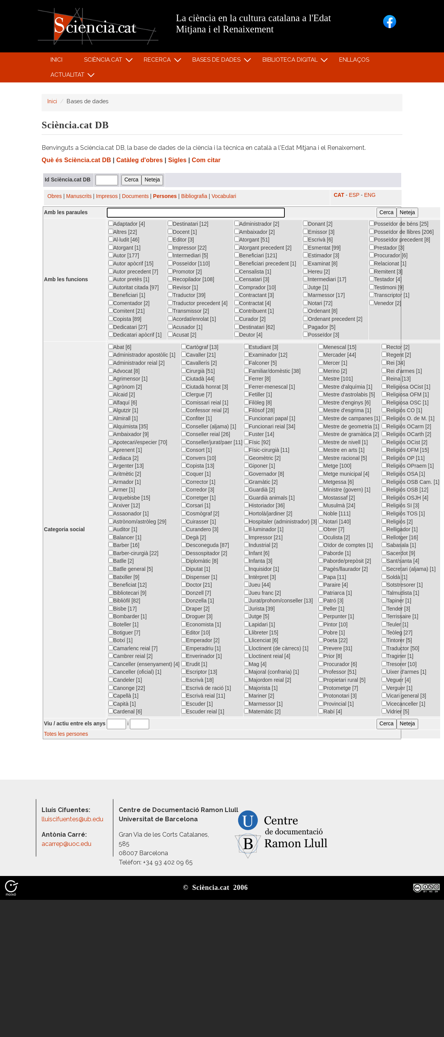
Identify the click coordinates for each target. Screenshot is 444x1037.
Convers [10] (198, 458)
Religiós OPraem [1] (408, 466)
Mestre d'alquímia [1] (345, 387)
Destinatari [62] (254, 327)
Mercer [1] (332, 363)
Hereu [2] (316, 271)
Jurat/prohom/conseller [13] (278, 600)
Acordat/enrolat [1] (192, 319)
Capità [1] (122, 704)
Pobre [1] (331, 632)
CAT (339, 195)
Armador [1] (124, 482)
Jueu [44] (257, 585)
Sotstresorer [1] (402, 585)
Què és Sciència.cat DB (76, 160)
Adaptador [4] (126, 224)
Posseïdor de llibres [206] (401, 232)
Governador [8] (264, 474)
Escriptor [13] (199, 672)
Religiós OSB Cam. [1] (410, 482)
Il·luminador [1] (264, 529)
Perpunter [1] (336, 616)
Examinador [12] (266, 355)
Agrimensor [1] (128, 379)
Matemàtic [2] (262, 711)
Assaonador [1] (128, 513)
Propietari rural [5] (341, 680)
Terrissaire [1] (400, 616)
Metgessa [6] (335, 482)
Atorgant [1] (124, 248)
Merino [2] (332, 371)
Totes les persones (66, 734)
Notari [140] (334, 521)
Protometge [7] (338, 688)
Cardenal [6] (125, 711)
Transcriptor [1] (389, 295)
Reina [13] (396, 379)
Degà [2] (193, 537)
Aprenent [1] (125, 450)
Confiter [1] (196, 418)
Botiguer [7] (124, 632)
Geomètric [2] (262, 458)
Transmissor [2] (188, 311)
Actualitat (68, 76)
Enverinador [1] (201, 656)
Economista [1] (201, 624)
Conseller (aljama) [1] (208, 426)
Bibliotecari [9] (127, 593)
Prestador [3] (386, 248)
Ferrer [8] (257, 379)
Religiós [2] (397, 521)
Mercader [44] (337, 355)
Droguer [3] (197, 616)
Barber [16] (124, 545)
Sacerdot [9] (398, 553)
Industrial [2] (261, 545)
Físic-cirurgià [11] (266, 450)
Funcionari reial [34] (269, 426)
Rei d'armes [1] (402, 371)
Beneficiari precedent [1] (265, 263)
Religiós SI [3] (400, 505)
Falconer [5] (260, 363)
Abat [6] (119, 347)
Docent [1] (182, 232)
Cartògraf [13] (200, 347)
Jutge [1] (315, 287)
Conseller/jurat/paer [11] (211, 442)
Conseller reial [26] (205, 434)
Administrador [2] (256, 224)
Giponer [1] (259, 466)
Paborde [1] (334, 553)
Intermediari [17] (324, 279)
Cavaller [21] (198, 355)
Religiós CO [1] (402, 410)
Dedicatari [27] (127, 327)
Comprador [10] (255, 287)
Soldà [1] (394, 577)
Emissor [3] (319, 232)
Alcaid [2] (121, 394)
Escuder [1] (197, 704)
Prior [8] (330, 656)
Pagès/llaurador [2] (343, 569)
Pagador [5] (319, 327)
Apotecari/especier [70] (137, 442)
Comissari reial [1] (205, 402)
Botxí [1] (120, 640)
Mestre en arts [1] (341, 450)
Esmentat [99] (322, 248)
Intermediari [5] (188, 255)
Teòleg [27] (397, 632)
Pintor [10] (332, 624)
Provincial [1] (335, 704)
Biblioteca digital (291, 61)
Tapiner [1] (396, 600)
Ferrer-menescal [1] (269, 387)
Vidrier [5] (395, 711)
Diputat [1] (195, 569)
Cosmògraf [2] (200, 513)
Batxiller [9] (124, 577)
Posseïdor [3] (321, 335)
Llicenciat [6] (261, 640)
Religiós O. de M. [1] (408, 418)
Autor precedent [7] (133, 271)
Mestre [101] (335, 379)
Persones (165, 196)
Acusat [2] (182, 335)
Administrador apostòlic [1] (141, 355)
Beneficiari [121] (255, 255)
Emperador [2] (200, 640)
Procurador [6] (388, 255)
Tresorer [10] (399, 664)
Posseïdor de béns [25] (399, 224)
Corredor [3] (197, 490)
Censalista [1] (252, 271)
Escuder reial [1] (202, 711)
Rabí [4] (330, 711)
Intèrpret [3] (260, 577)
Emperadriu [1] (201, 648)
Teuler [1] (395, 624)
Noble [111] (334, 513)
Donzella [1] (197, 600)
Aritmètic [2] (124, 474)
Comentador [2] (129, 303)
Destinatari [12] (188, 224)
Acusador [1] (185, 327)
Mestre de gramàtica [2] (348, 434)
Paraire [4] (333, 585)
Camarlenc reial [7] (133, 648)
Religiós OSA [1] (403, 474)
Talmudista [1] (400, 593)
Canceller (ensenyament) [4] (144, 664)
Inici (56, 59)
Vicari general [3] (404, 696)
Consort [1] (196, 450)
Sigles (177, 160)
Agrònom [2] (125, 387)
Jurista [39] (259, 609)
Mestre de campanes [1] (349, 418)
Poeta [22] (332, 640)
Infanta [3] (258, 561)
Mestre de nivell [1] (343, 442)
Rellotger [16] (400, 537)
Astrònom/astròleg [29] (137, 521)
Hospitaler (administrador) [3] (280, 521)
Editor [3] (181, 240)
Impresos (107, 196)
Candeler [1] (125, 680)
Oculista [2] (334, 537)
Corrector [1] (198, 482)
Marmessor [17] (324, 295)
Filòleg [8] (258, 402)
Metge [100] (334, 466)
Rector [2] (395, 347)
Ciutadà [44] (198, 379)
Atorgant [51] (251, 240)
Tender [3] (396, 609)
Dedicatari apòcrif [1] (135, 335)
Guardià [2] (259, 490)
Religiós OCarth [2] (406, 434)
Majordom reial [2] (267, 680)
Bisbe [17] (122, 609)
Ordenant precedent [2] (332, 319)
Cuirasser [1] (198, 521)
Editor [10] (195, 632)
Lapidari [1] (259, 624)
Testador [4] (385, 279)
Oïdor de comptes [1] (345, 545)
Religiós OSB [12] (405, 490)
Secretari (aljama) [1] (409, 569)
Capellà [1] (123, 696)
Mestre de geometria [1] (348, 426)
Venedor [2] (385, 303)
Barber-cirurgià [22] (133, 553)
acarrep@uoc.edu (66, 843)
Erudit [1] (194, 664)
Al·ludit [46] (124, 240)
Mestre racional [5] (342, 458)
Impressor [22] (187, 248)
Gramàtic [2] (261, 482)
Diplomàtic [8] (199, 561)
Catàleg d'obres (139, 160)
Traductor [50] (400, 648)
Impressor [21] (263, 537)
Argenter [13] (126, 466)
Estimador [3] (321, 255)
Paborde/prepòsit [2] (344, 561)
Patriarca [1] (335, 593)
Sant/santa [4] (400, 561)
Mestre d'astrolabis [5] (346, 394)
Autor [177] (123, 255)
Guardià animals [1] (269, 498)
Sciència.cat (104, 61)
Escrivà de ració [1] (206, 688)
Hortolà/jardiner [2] (268, 513)
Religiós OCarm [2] (406, 426)
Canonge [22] (126, 688)
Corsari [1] (195, 505)
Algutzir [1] (123, 410)
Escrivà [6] (318, 240)
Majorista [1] (261, 688)
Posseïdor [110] (189, 263)
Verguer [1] (397, 688)
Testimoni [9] (386, 287)
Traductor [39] (186, 295)
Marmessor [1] (263, 704)
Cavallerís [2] (199, 363)
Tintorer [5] (397, 640)
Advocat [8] (124, 371)
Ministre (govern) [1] (344, 490)
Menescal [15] (337, 347)
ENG (370, 195)
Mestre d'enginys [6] (344, 402)
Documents (135, 196)
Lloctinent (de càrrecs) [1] (276, 648)
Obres (54, 196)
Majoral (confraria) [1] (271, 672)
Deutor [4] (248, 335)
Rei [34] (393, 363)
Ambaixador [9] (128, 434)
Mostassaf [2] (336, 498)
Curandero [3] (200, 529)
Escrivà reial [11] (203, 696)
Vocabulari (224, 196)
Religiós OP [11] (403, 458)
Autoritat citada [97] (133, 287)
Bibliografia (194, 196)
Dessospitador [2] (204, 553)
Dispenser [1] (199, 577)
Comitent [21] (126, 311)
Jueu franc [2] (262, 593)
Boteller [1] (123, 624)
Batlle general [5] (130, 569)
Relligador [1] (400, 529)
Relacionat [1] (388, 263)
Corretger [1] (198, 498)
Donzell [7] (196, 593)
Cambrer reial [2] (130, 656)
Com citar (206, 160)
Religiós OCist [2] (404, 442)
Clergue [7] (196, 394)
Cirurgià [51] (198, 371)
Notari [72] (317, 303)
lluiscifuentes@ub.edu (73, 819)
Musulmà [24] (336, 505)
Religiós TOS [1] (403, 513)
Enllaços (354, 59)
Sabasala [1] (399, 545)
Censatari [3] (251, 279)
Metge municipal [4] (343, 474)
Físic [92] (257, 442)
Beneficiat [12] (127, 585)
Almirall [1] (123, 418)
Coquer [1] (196, 474)
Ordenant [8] (320, 311)
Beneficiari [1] (126, 295)
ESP (354, 195)
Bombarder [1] (127, 616)
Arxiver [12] (124, 505)
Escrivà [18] (197, 680)
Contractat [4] (252, 303)
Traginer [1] (398, 656)
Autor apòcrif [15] (130, 263)
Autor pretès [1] (129, 279)
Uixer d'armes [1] (404, 672)
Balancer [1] (124, 537)
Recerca (158, 61)
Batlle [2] (121, 561)
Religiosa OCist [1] (406, 387)
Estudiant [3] (261, 347)
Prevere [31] (335, 648)
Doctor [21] (196, 585)
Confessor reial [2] (205, 410)
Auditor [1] (122, 529)
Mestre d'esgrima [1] (344, 410)
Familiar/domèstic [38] (272, 371)
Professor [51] (337, 672)
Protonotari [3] (337, 696)
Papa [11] (332, 577)
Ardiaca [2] (123, 458)
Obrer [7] (331, 529)
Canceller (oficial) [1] (134, 672)
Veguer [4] (396, 680)
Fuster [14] (259, 434)
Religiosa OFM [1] (405, 394)
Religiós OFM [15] (405, 450)
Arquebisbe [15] (129, 498)
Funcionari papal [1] (269, 418)
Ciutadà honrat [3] (204, 387)
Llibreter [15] (261, 632)
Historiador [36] (264, 505)
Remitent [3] (386, 271)
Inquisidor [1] (261, 569)
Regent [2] (396, 355)
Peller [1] (331, 609)
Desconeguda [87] (205, 545)
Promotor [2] (185, 271)
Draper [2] (195, 609)
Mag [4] (255, 664)
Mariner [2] (259, 696)
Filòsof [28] (259, 410)
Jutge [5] (256, 616)
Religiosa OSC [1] (405, 402)
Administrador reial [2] (136, 363)
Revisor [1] (183, 287)
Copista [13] (197, 466)
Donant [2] (317, 224)
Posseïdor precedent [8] (400, 240)
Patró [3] (330, 600)
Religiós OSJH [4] (405, 498)
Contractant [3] (254, 295)
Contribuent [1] (254, 311)
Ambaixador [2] (254, 232)
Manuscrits (79, 196)
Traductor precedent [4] (197, 303)
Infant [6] (256, 553)
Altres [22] (122, 232)
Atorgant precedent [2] (263, 248)
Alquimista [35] (128, 426)
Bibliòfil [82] (124, 600)
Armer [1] (121, 490)
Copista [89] (124, 319)
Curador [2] (250, 319)
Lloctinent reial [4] (267, 656)
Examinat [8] (320, 263)
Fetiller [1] (258, 394)
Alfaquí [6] (122, 402)
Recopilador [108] (191, 279)
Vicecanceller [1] (403, 704)
